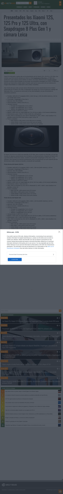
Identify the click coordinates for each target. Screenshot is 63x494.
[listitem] (31, 254)
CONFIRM (15, 259)
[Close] (59, 232)
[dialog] (31, 247)
